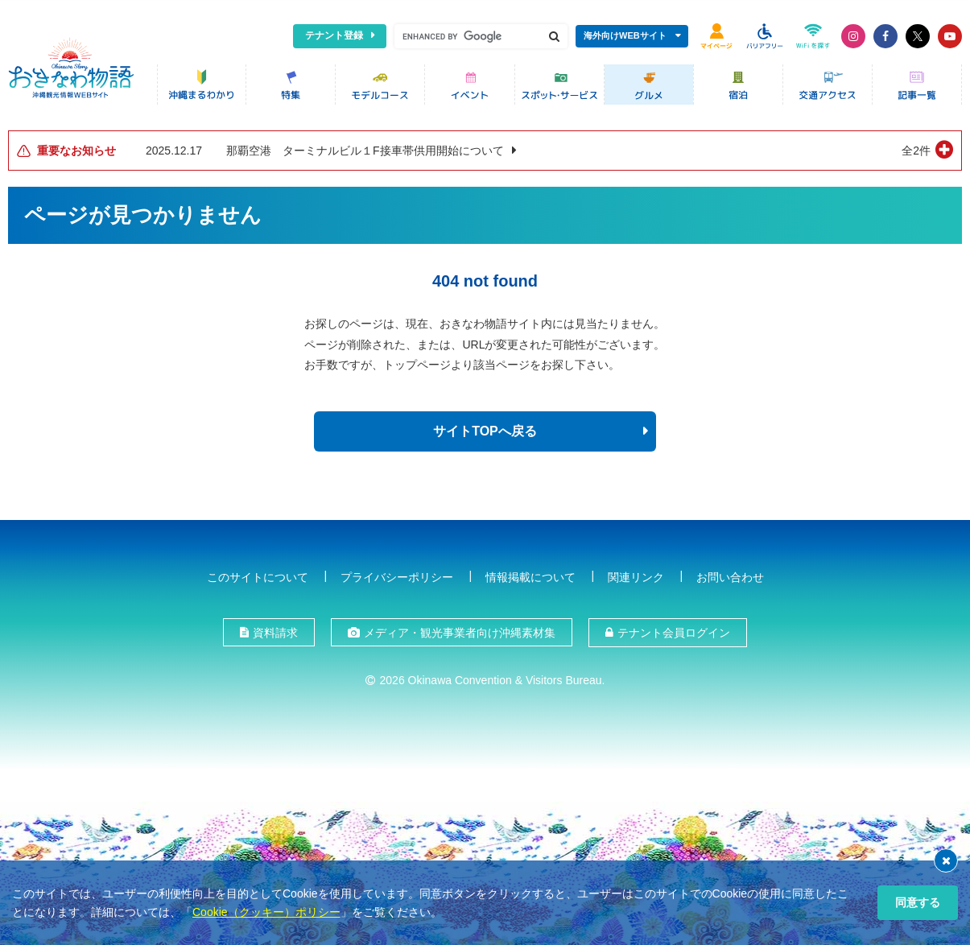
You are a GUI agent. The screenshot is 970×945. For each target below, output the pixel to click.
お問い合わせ (730, 574)
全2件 (916, 148)
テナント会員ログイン (673, 631)
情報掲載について (530, 574)
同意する (917, 902)
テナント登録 (334, 35)
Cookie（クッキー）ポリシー (266, 912)
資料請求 (275, 631)
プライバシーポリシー (397, 574)
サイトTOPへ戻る (485, 429)
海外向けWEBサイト (625, 35)
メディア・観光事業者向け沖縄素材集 (459, 631)
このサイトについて (257, 574)
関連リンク (636, 574)
